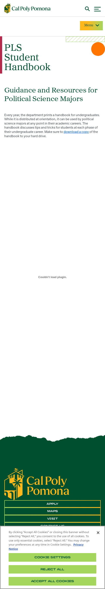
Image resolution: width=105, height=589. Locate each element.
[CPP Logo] (36, 483)
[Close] (98, 532)
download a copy (76, 132)
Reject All (52, 569)
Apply (52, 503)
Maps (52, 511)
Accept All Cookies (52, 581)
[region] (52, 557)
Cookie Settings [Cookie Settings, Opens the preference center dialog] (52, 557)
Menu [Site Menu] (91, 25)
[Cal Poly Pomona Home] (27, 8)
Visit (52, 518)
